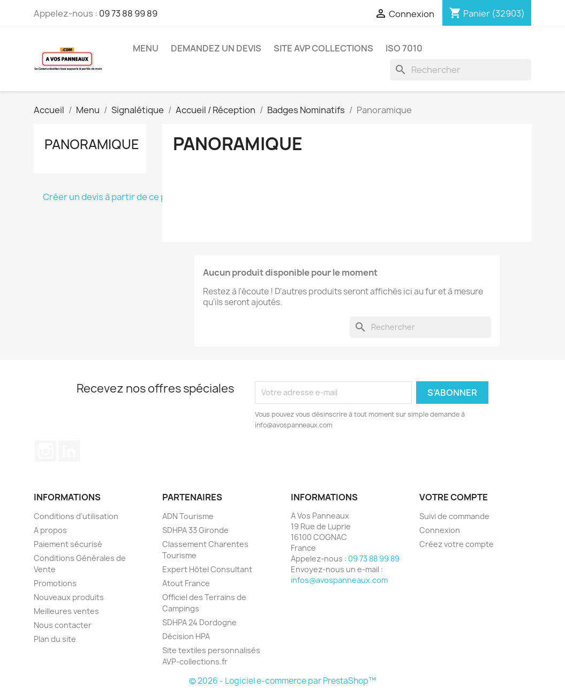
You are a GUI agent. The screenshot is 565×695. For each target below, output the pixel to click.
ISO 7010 (404, 48)
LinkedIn (69, 451)
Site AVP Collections (323, 48)
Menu (146, 48)
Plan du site (55, 639)
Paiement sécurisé (68, 544)
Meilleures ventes (66, 611)
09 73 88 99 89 (128, 13)
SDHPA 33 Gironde (195, 530)
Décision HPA (186, 636)
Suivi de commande (454, 516)
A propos (50, 530)
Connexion (439, 530)
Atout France (186, 583)
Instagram (45, 451)
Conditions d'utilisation (76, 516)
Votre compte (453, 497)
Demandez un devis (216, 48)
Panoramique (91, 144)
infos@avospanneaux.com (339, 580)
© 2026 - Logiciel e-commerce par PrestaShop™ (282, 680)
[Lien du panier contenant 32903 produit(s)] (487, 13)
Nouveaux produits (69, 597)
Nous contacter (63, 625)
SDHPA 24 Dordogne (199, 622)
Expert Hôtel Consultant (207, 569)
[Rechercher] (460, 69)
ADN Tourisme (188, 516)
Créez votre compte (456, 544)
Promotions (55, 583)
